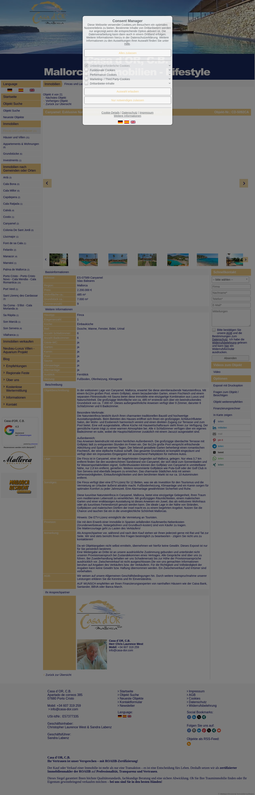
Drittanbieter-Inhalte (102, 83)
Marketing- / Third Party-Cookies (110, 79)
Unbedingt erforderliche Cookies (110, 65)
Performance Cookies (103, 74)
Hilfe (127, 43)
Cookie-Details (111, 112)
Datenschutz (129, 112)
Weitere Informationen (127, 115)
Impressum (146, 112)
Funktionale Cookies (102, 70)
